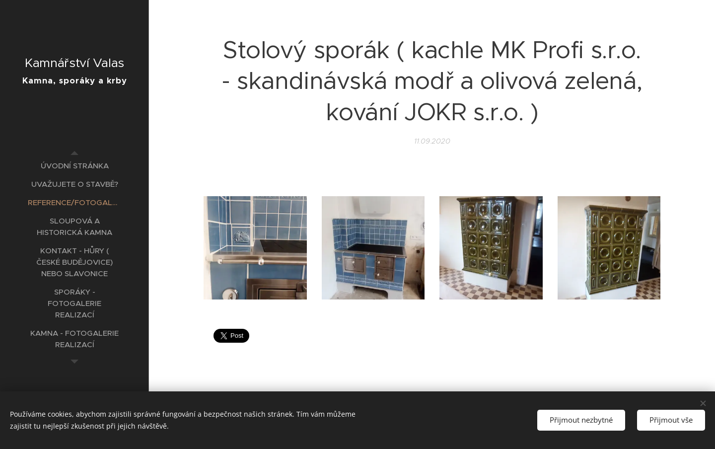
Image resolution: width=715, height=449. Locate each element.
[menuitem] (74, 165)
